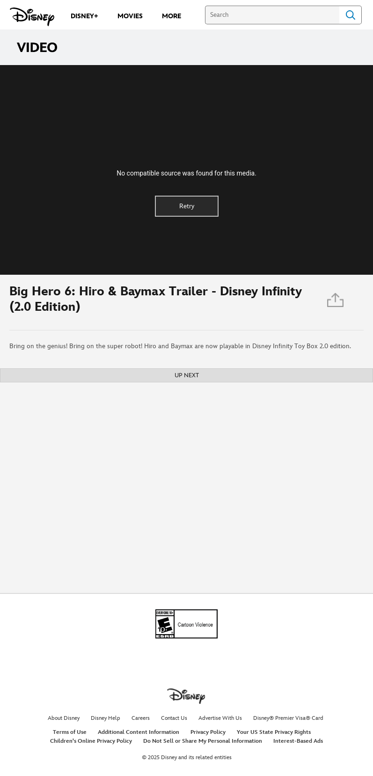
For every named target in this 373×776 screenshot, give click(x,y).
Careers (141, 718)
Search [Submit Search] (350, 15)
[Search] (272, 15)
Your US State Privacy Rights (274, 732)
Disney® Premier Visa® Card (288, 718)
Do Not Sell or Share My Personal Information (202, 741)
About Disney (64, 718)
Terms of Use (70, 732)
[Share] (336, 302)
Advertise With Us (220, 718)
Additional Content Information (138, 732)
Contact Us (174, 718)
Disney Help (105, 718)
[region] (186, 170)
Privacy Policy (208, 732)
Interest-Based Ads (298, 741)
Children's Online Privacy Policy (91, 741)
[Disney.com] (32, 16)
